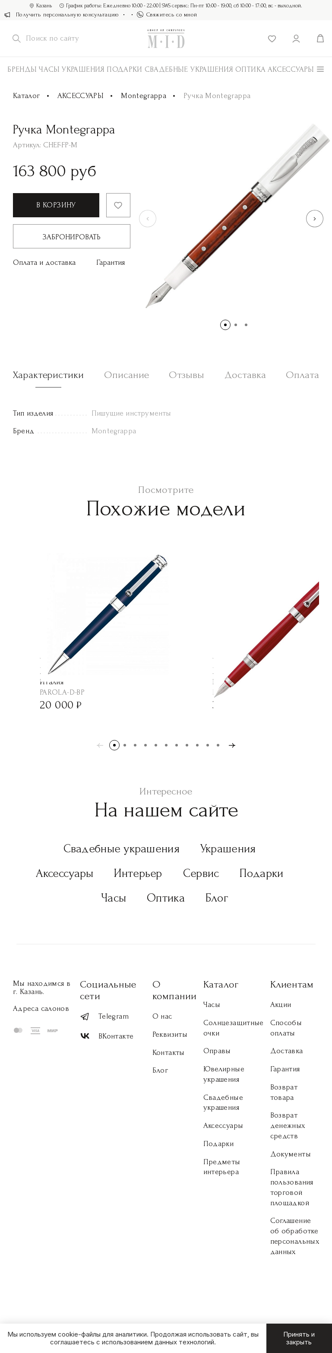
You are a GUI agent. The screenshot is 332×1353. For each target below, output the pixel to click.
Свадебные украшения (189, 69)
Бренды (22, 69)
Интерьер (138, 873)
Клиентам (292, 984)
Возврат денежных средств (287, 1125)
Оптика (250, 69)
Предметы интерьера (221, 1167)
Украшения (83, 69)
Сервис (201, 873)
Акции (280, 1004)
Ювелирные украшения (223, 1074)
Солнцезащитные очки (233, 1028)
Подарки (124, 69)
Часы (49, 69)
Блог (217, 898)
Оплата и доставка (44, 262)
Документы (290, 1154)
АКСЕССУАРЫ (291, 69)
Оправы (217, 1051)
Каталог (26, 96)
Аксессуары (65, 873)
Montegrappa (143, 96)
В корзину (56, 205)
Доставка (286, 1051)
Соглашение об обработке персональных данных (294, 1235)
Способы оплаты (286, 1028)
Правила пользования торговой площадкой (291, 1187)
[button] (314, 218)
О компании (174, 990)
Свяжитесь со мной (167, 14)
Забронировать (72, 237)
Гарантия (110, 262)
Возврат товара (284, 1092)
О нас (162, 1016)
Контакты (168, 1052)
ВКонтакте (106, 1036)
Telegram (104, 1017)
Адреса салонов (41, 1008)
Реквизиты (169, 1034)
